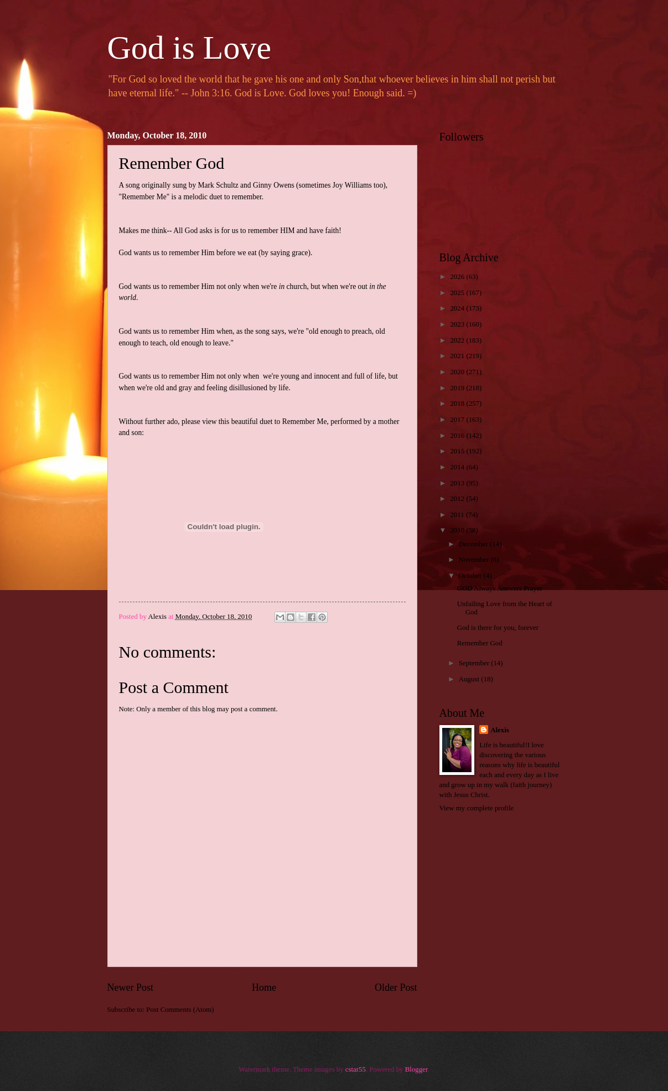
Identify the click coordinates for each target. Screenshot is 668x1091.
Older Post (396, 987)
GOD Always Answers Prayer (499, 588)
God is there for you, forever (497, 628)
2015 (458, 451)
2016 (458, 435)
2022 (458, 340)
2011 (458, 515)
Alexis (499, 730)
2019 (458, 388)
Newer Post (130, 987)
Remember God (480, 643)
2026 (458, 277)
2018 (458, 403)
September (475, 663)
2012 (458, 499)
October (471, 576)
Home (264, 987)
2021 (458, 356)
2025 (458, 293)
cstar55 (355, 1069)
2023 (458, 324)
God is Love (189, 47)
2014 (458, 467)
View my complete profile (476, 808)
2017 (458, 419)
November (475, 559)
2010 (458, 530)
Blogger (416, 1069)
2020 (458, 372)
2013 (458, 483)
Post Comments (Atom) (180, 1010)
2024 (458, 308)
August (470, 679)
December (474, 544)
